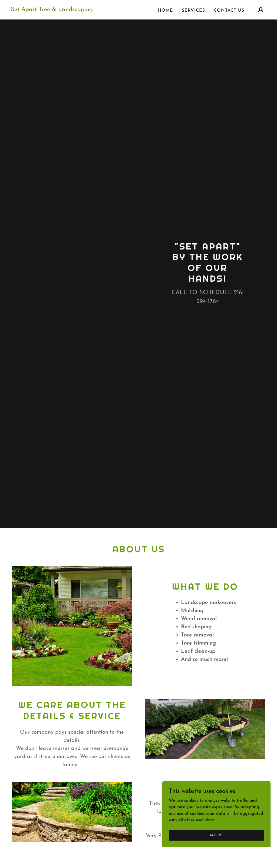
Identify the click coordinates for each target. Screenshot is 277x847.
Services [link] (193, 10)
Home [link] (165, 10)
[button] (260, 9)
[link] (52, 10)
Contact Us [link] (229, 10)
